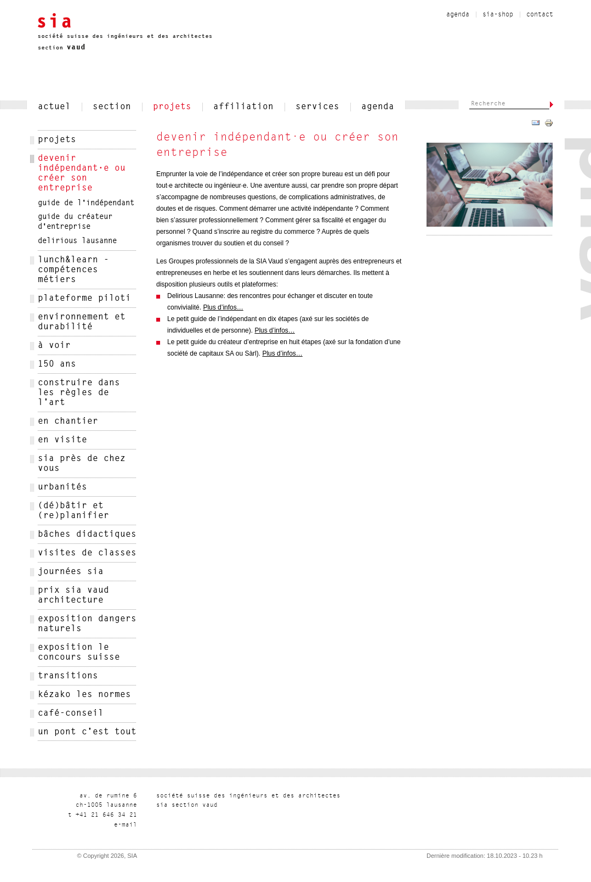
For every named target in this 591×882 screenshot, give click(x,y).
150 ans (57, 364)
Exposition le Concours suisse (79, 652)
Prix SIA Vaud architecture (73, 595)
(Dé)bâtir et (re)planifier (73, 511)
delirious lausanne (77, 241)
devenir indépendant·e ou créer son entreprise (82, 173)
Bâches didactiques (87, 534)
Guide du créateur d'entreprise (75, 222)
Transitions (68, 676)
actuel (54, 107)
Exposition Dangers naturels (87, 624)
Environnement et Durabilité (82, 322)
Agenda (457, 15)
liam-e (125, 825)
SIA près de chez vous (82, 463)
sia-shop (497, 15)
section (112, 107)
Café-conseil (71, 713)
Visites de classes (87, 553)
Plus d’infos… (223, 307)
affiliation (243, 107)
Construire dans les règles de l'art (79, 393)
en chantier (68, 421)
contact (539, 15)
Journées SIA (71, 572)
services (317, 107)
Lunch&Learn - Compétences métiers (73, 270)
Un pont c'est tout (87, 732)
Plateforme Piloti (84, 298)
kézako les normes (84, 694)
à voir (54, 345)
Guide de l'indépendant (86, 203)
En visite (62, 440)
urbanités (62, 487)
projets (172, 107)
